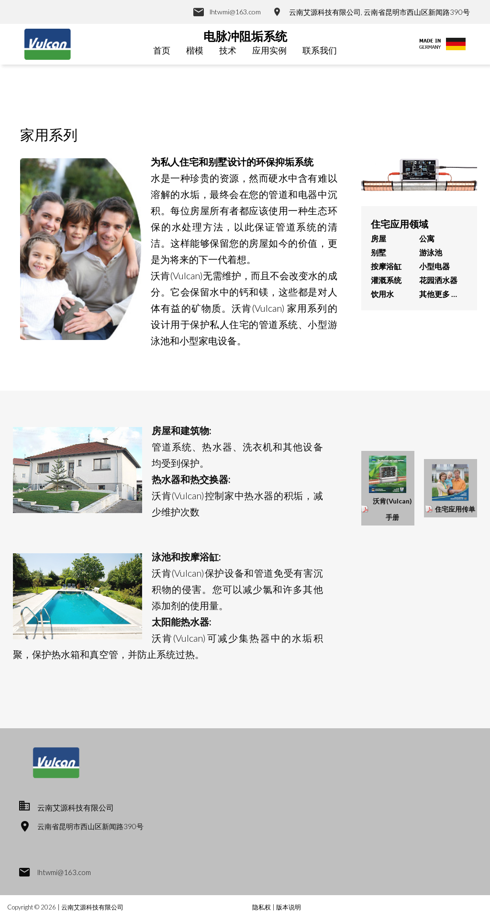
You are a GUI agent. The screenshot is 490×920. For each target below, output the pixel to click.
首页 (161, 50)
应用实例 (269, 50)
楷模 (194, 50)
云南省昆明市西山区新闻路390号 (93, 826)
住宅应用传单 (455, 509)
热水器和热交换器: (191, 479)
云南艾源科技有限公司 (92, 907)
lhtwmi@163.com (234, 12)
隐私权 (262, 907)
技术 (227, 50)
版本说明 (288, 907)
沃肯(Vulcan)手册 (392, 509)
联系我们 (319, 50)
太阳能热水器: (182, 621)
